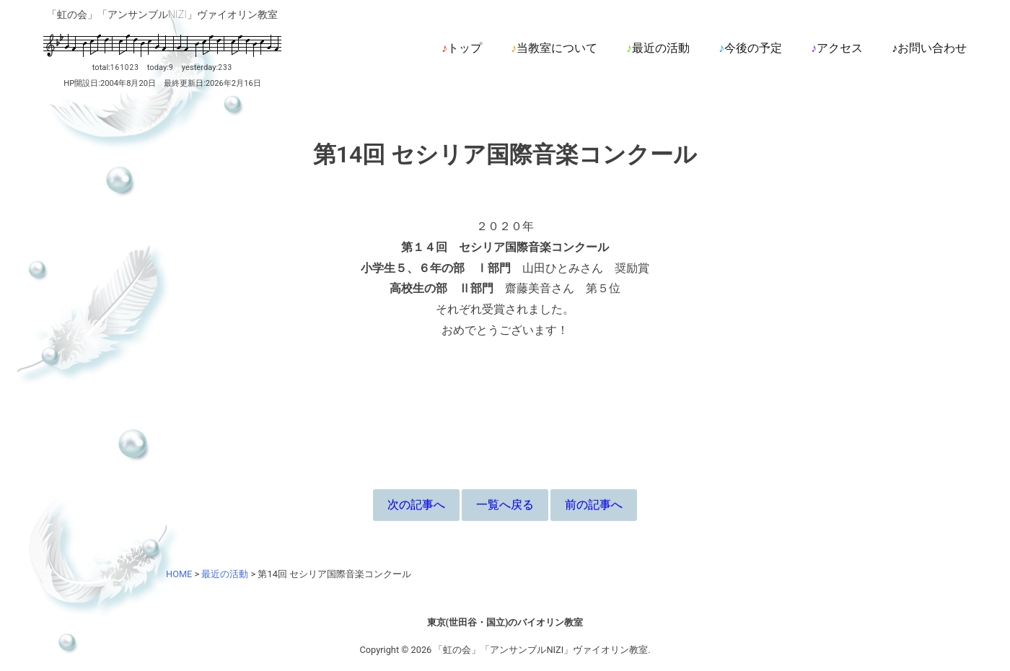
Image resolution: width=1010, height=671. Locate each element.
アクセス (840, 48)
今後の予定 (753, 48)
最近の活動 (661, 48)
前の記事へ (594, 505)
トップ (464, 48)
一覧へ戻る (505, 505)
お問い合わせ (932, 48)
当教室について (557, 48)
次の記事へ (416, 505)
